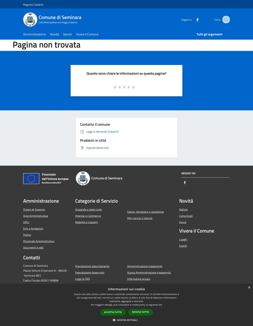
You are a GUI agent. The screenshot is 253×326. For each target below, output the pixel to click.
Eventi (183, 246)
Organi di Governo (34, 209)
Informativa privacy (138, 279)
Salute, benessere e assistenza (145, 212)
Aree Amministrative (35, 216)
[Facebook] (194, 19)
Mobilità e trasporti (86, 222)
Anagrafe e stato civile (88, 209)
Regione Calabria (33, 4)
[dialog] (126, 305)
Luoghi (183, 239)
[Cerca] (225, 19)
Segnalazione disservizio (89, 272)
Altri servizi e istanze (139, 218)
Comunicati (186, 216)
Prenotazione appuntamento (92, 266)
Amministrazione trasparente (144, 266)
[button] (126, 320)
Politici (27, 235)
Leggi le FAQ (82, 279)
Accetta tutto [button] (113, 312)
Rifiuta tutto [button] (140, 312)
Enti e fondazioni (33, 228)
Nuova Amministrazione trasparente (149, 272)
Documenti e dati (33, 247)
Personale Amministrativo (38, 241)
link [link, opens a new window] (160, 304)
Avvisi (182, 222)
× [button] (249, 287)
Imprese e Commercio (88, 216)
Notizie (183, 209)
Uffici (26, 222)
